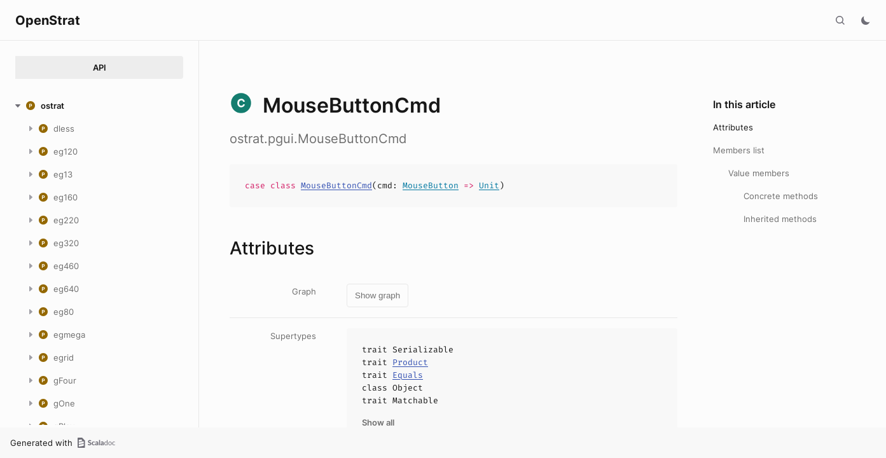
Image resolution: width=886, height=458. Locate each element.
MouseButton (431, 185)
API (99, 67)
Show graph (377, 295)
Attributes (733, 127)
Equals (407, 375)
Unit (489, 185)
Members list (739, 150)
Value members (758, 173)
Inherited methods (780, 219)
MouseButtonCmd (336, 185)
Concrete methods (781, 196)
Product (410, 362)
